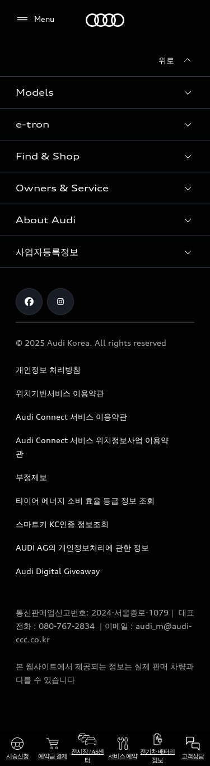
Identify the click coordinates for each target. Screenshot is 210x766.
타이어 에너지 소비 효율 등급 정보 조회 (85, 500)
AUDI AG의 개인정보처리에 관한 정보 (82, 547)
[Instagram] (60, 301)
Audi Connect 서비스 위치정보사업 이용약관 (92, 446)
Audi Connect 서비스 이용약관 (71, 416)
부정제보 (31, 477)
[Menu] (35, 19)
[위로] (176, 60)
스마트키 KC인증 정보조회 (62, 524)
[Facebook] (29, 301)
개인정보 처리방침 (48, 369)
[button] (105, 92)
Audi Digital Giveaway (58, 571)
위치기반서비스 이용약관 (60, 393)
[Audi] (105, 20)
